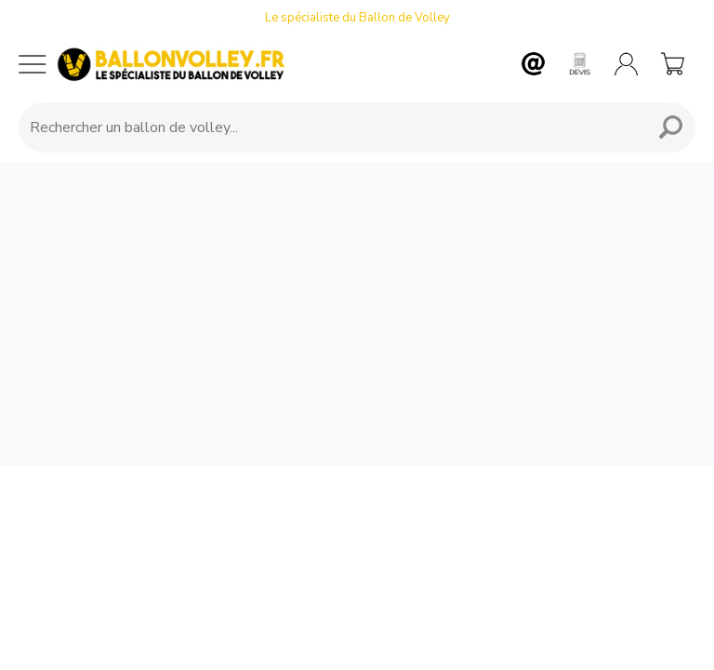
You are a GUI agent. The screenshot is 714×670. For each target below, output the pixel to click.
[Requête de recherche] (329, 127)
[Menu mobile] (32, 64)
